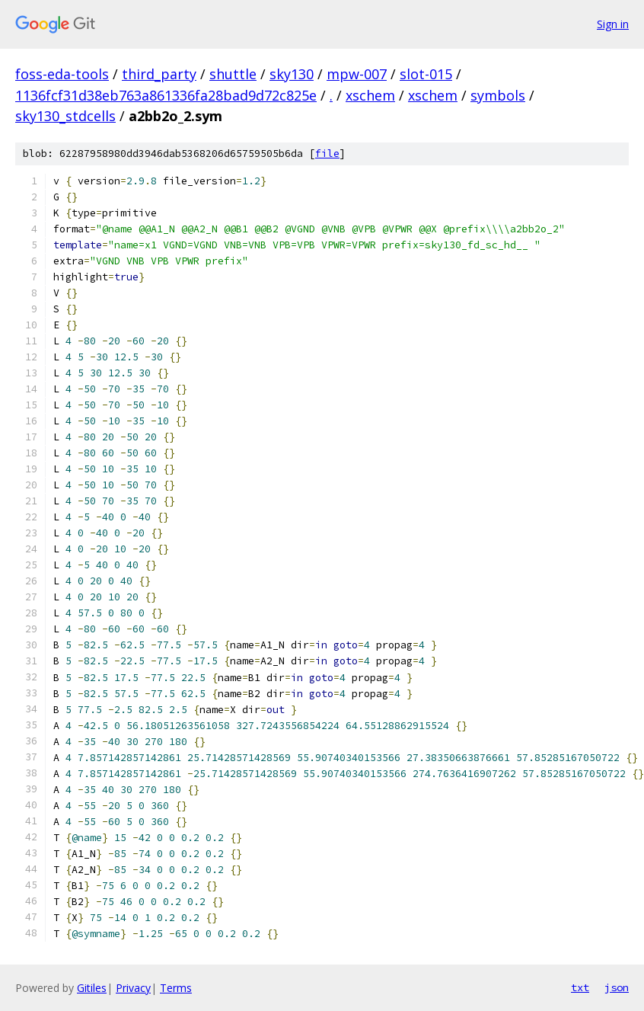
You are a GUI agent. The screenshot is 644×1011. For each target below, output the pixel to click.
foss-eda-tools (62, 74)
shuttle (233, 74)
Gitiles (92, 988)
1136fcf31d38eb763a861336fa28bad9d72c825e (166, 95)
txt (580, 987)
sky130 (291, 74)
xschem (370, 95)
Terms (176, 988)
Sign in (613, 24)
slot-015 (426, 74)
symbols (497, 95)
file (327, 153)
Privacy (133, 988)
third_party (159, 74)
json (616, 987)
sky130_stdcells (65, 116)
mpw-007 (357, 74)
